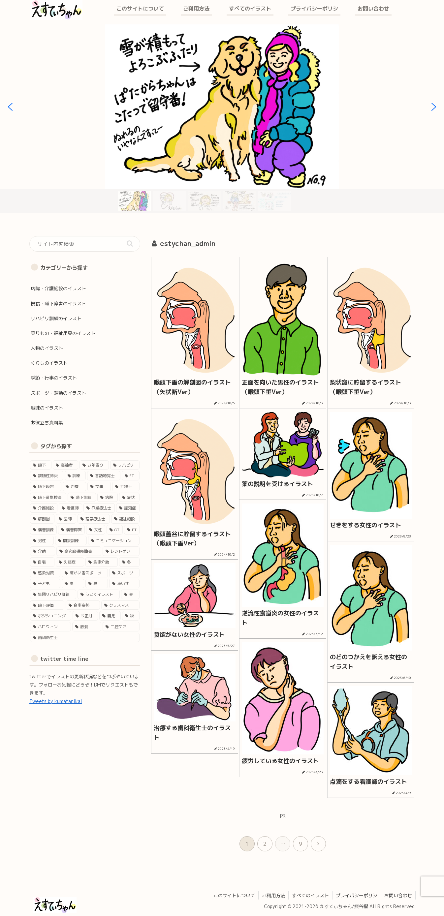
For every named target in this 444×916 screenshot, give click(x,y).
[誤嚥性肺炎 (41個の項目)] (46, 475)
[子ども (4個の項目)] (45, 583)
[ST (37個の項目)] (131, 475)
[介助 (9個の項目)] (42, 551)
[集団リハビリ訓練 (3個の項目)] (53, 594)
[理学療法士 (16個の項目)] (94, 519)
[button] (10, 107)
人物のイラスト (47, 348)
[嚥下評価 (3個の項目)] (47, 605)
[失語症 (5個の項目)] (70, 562)
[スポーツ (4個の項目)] (124, 573)
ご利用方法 (273, 895)
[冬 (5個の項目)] (129, 562)
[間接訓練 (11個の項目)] (71, 540)
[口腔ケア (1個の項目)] (121, 626)
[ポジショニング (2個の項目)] (50, 616)
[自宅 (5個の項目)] (42, 562)
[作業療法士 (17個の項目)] (99, 508)
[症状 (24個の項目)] (129, 497)
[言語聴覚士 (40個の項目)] (103, 475)
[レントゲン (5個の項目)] (121, 551)
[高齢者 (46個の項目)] (65, 465)
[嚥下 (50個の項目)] (40, 465)
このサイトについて (234, 895)
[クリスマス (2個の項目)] (120, 605)
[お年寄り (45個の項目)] (94, 465)
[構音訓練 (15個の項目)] (43, 529)
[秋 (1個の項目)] (131, 616)
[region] (222, 118)
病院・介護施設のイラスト (58, 288)
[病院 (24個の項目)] (107, 497)
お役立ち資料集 (47, 422)
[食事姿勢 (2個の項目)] (83, 605)
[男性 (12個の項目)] (42, 540)
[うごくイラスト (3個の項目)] (99, 594)
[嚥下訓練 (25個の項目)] (82, 497)
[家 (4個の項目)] (73, 583)
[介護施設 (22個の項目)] (43, 508)
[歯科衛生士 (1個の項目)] (85, 637)
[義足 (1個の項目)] (110, 616)
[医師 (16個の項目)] (66, 519)
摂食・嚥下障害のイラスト (58, 303)
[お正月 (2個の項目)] (85, 616)
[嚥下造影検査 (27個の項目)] (48, 497)
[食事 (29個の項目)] (99, 486)
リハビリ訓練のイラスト (56, 318)
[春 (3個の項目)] (130, 594)
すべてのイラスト (310, 895)
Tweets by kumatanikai (55, 701)
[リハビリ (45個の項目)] (125, 465)
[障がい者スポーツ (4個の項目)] (85, 573)
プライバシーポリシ (356, 895)
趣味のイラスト (47, 408)
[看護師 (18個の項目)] (70, 508)
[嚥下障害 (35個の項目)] (45, 486)
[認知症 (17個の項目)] (128, 508)
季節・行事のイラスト (54, 378)
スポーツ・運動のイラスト (58, 393)
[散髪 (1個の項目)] (86, 626)
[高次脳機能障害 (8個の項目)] (78, 551)
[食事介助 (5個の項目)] (101, 562)
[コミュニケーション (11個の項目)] (114, 540)
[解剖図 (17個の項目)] (42, 519)
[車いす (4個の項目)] (124, 583)
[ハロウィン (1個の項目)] (50, 626)
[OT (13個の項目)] (115, 529)
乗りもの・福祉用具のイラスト (63, 333)
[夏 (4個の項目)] (96, 583)
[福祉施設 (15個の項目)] (125, 519)
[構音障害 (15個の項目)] (71, 529)
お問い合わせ (398, 895)
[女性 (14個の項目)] (95, 529)
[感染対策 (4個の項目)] (45, 573)
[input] (84, 244)
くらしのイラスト (49, 363)
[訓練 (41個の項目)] (75, 475)
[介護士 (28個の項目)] (126, 486)
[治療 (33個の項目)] (74, 486)
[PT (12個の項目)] (132, 529)
